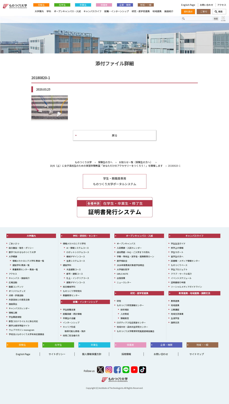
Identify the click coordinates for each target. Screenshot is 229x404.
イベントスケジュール (181, 278)
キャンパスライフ (92, 11)
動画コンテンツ (16, 286)
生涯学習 (175, 318)
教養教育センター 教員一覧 (25, 269)
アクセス (221, 4)
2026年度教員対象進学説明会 (130, 265)
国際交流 (175, 322)
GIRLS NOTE (122, 273)
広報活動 (13, 282)
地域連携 (157, 11)
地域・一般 (145, 4)
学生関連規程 (15, 316)
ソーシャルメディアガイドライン (186, 286)
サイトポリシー (57, 354)
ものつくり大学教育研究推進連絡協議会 (135, 331)
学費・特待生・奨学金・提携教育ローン (135, 256)
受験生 (41, 4)
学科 (49, 11)
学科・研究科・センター (85, 235)
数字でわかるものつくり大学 (22, 252)
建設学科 (67, 265)
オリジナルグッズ (17, 291)
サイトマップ (196, 354)
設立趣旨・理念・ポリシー (21, 247)
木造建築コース (73, 269)
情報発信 (125, 318)
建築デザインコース (75, 282)
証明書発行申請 (178, 282)
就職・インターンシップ (116, 11)
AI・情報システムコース (77, 247)
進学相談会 (122, 260)
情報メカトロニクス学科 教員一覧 (28, 260)
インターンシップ (71, 322)
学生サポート (177, 252)
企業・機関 (125, 4)
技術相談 (125, 309)
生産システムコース (75, 260)
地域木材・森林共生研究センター (132, 326)
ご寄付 (203, 11)
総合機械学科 (69, 286)
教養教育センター (71, 295)
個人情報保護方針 (91, 354)
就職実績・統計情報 (72, 313)
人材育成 (125, 313)
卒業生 (83, 4)
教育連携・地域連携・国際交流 (194, 293)
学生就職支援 (69, 309)
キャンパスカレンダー (19, 308)
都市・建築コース (74, 273)
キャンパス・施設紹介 (19, 278)
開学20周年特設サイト (19, 325)
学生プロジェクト (179, 269)
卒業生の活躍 (69, 318)
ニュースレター (124, 282)
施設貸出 (13, 303)
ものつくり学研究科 (72, 291)
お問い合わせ (206, 4)
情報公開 (13, 312)
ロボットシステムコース (77, 252)
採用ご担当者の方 (71, 335)
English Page (188, 4)
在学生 (62, 4)
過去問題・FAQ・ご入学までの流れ (133, 252)
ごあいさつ (14, 243)
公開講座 (175, 309)
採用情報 (126, 354)
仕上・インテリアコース (77, 278)
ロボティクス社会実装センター (131, 322)
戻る (114, 135)
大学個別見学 (123, 269)
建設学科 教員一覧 (21, 265)
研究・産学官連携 (141, 11)
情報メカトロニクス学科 (74, 243)
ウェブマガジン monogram (21, 329)
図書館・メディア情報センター (185, 260)
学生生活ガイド (178, 243)
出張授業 (121, 278)
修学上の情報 (177, 247)
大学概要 (13, 256)
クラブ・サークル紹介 (181, 273)
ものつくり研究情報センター (130, 305)
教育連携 (175, 300)
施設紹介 (168, 11)
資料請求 (188, 11)
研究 (119, 300)
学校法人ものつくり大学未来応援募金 (26, 334)
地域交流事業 (177, 313)
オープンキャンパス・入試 (67, 11)
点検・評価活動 (16, 295)
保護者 (104, 4)
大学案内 (39, 11)
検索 (219, 11)
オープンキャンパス (126, 243)
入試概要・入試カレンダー (129, 247)
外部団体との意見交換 (19, 299)
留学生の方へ (177, 256)
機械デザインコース (75, 256)
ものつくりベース (179, 265)
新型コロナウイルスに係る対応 (23, 321)
